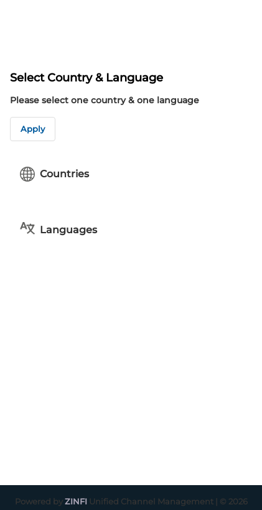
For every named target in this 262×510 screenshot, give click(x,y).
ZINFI (76, 501)
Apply (33, 129)
